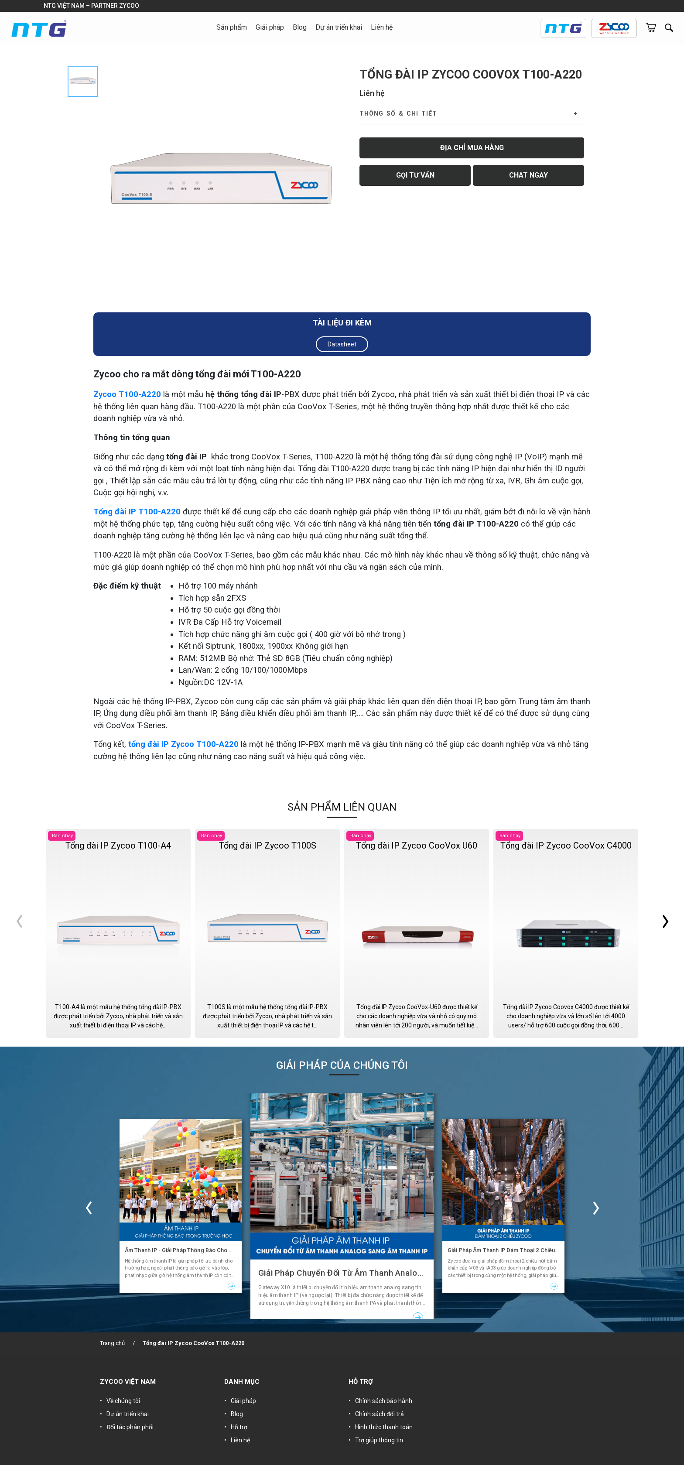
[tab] (82, 81)
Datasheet (342, 344)
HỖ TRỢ (361, 1382)
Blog (300, 27)
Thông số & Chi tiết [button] (398, 113)
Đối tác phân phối (130, 1427)
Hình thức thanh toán (384, 1427)
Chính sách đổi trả (379, 1413)
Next (653, 933)
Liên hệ (382, 27)
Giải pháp (243, 1400)
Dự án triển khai (338, 27)
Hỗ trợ (239, 1427)
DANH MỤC (242, 1382)
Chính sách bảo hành (383, 1400)
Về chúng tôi (123, 1400)
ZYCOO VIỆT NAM (128, 1382)
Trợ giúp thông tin (379, 1440)
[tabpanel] (221, 187)
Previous (30, 933)
